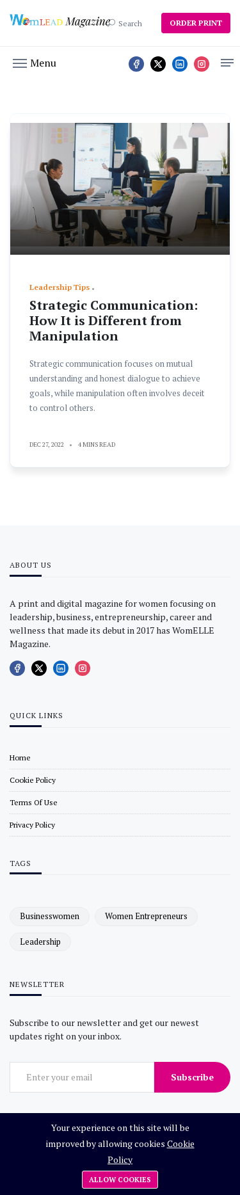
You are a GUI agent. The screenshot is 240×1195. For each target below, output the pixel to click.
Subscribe (192, 1077)
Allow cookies (120, 1179)
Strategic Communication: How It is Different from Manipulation (113, 320)
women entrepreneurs (146, 916)
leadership (40, 941)
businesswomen (49, 916)
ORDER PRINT (196, 23)
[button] (34, 62)
